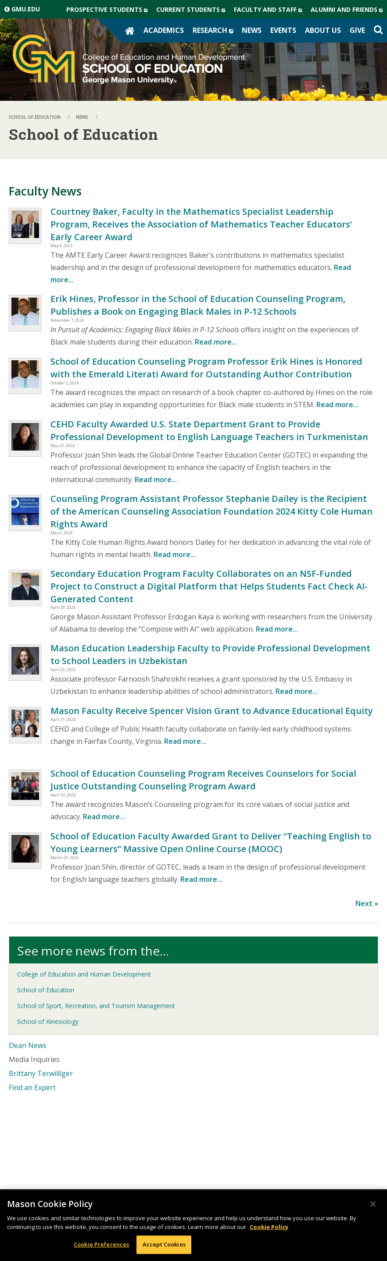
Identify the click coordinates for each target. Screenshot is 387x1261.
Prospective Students (109, 9)
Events (283, 30)
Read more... (216, 342)
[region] (193, 1225)
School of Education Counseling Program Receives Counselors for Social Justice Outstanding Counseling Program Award (203, 779)
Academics (163, 30)
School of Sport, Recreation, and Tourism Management (96, 1006)
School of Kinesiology (48, 1021)
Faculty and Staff (270, 9)
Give (357, 30)
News (252, 30)
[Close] (373, 1204)
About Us (323, 30)
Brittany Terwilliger (41, 1073)
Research (215, 30)
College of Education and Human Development (84, 974)
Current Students (192, 9)
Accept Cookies (164, 1244)
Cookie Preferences (101, 1244)
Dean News (28, 1045)
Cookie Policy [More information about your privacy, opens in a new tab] (269, 1227)
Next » (366, 903)
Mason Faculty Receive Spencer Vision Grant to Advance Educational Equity (211, 711)
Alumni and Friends (349, 9)
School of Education (45, 990)
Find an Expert (32, 1087)
